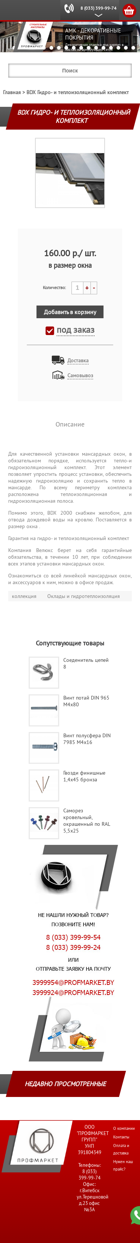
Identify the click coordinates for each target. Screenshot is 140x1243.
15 (118, 48)
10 (81, 48)
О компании (124, 1128)
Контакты (121, 1137)
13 (103, 48)
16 (126, 48)
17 (133, 48)
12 (96, 48)
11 (88, 48)
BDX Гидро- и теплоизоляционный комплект (77, 92)
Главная (12, 92)
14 (111, 48)
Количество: (54, 287)
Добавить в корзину (70, 312)
